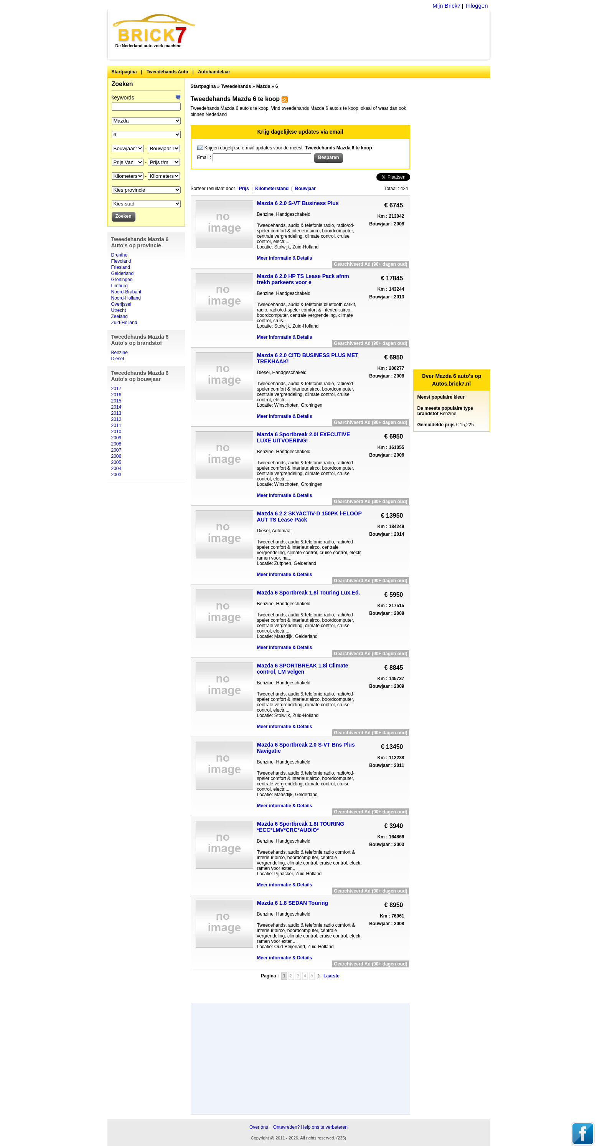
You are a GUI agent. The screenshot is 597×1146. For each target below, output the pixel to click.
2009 (116, 438)
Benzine (119, 352)
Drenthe (119, 255)
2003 (116, 474)
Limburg (119, 285)
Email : (205, 157)
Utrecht (118, 310)
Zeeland (119, 316)
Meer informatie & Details (284, 258)
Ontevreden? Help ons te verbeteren (310, 1127)
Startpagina (124, 72)
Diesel (117, 358)
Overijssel (121, 304)
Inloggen (477, 5)
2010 (116, 431)
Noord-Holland (126, 298)
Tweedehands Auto (167, 72)
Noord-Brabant (126, 292)
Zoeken (122, 84)
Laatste (331, 976)
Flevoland (121, 261)
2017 (116, 388)
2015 (116, 401)
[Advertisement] (347, 34)
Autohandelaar (214, 72)
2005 (116, 462)
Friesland (120, 267)
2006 (116, 456)
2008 (116, 444)
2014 (116, 407)
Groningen (122, 279)
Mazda (263, 86)
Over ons (258, 1127)
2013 (116, 413)
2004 (116, 468)
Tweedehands (236, 86)
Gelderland (122, 273)
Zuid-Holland (124, 322)
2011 (116, 425)
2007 (116, 450)
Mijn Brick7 (446, 5)
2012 (116, 419)
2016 (116, 394)
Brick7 (154, 28)
